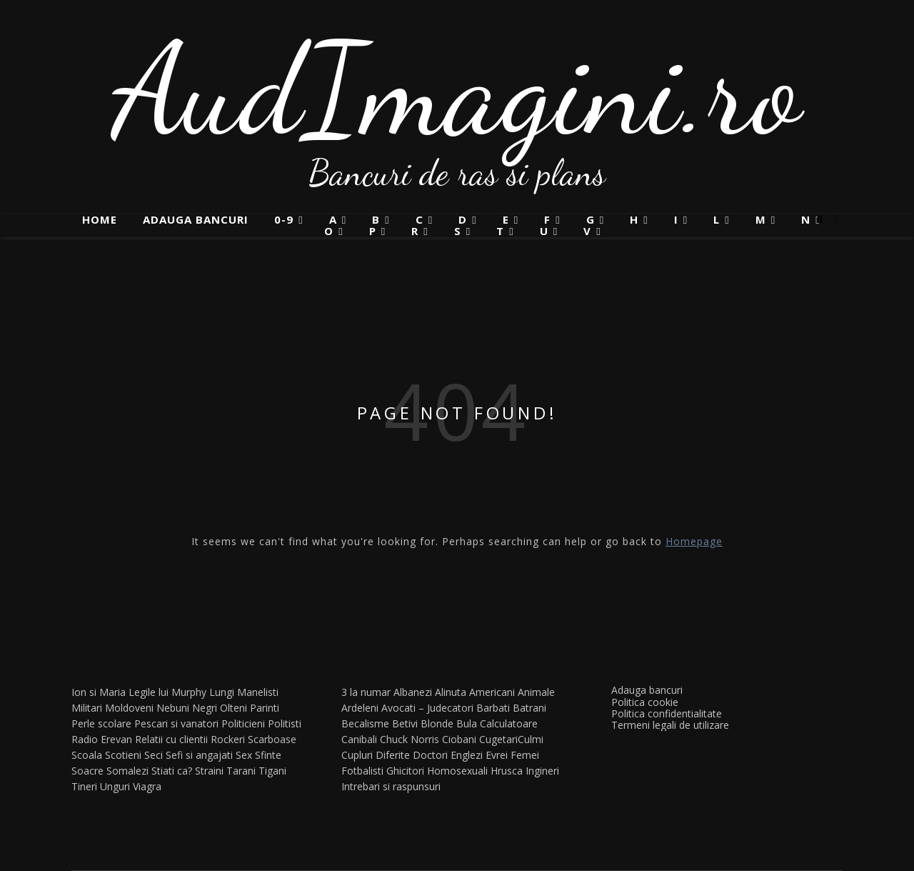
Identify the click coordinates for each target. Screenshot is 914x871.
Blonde (437, 723)
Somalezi (127, 770)
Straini (209, 770)
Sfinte (268, 755)
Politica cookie (644, 702)
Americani (492, 692)
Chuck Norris (409, 739)
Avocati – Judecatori (427, 708)
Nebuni (172, 708)
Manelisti (257, 692)
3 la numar (366, 692)
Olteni (233, 708)
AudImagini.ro (457, 89)
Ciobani (459, 739)
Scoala (86, 755)
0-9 (283, 220)
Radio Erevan (101, 739)
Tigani (272, 770)
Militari (86, 708)
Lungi (221, 692)
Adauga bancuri (195, 219)
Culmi (530, 739)
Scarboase (272, 739)
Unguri (115, 786)
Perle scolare (101, 723)
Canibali (359, 739)
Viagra (147, 786)
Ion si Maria (98, 692)
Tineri (84, 786)
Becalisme (365, 723)
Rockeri (228, 739)
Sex (244, 755)
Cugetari (498, 739)
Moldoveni (129, 708)
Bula (466, 723)
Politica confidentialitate (666, 713)
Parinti (264, 708)
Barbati (493, 708)
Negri (204, 708)
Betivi (405, 723)
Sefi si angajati (199, 755)
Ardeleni (359, 708)
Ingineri (542, 770)
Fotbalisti (362, 770)
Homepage (694, 541)
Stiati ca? (171, 770)
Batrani (529, 708)
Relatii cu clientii (171, 739)
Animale (536, 692)
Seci (153, 755)
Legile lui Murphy (167, 692)
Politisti (284, 723)
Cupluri (357, 755)
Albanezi (412, 692)
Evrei (497, 755)
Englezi (467, 755)
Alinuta (450, 692)
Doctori (430, 755)
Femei (525, 755)
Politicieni (243, 723)
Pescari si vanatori (176, 723)
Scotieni (123, 755)
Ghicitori (405, 770)
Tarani (241, 770)
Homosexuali (457, 770)
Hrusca (507, 770)
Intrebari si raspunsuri (391, 786)
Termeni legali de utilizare (670, 725)
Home (99, 219)
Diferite (393, 755)
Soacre (87, 770)
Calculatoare (509, 723)
